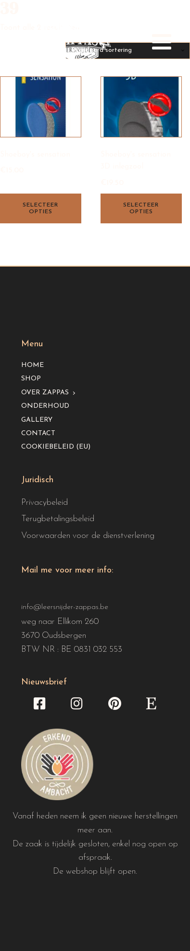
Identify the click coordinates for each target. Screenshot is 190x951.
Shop (31, 378)
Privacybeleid (44, 502)
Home (32, 365)
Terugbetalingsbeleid (57, 519)
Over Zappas (45, 392)
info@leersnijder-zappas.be (64, 607)
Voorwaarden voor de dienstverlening (87, 535)
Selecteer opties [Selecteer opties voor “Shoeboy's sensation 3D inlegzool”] (141, 208)
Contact (38, 433)
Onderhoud (45, 406)
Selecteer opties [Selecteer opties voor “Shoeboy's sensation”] (40, 208)
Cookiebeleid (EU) (55, 447)
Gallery (36, 420)
